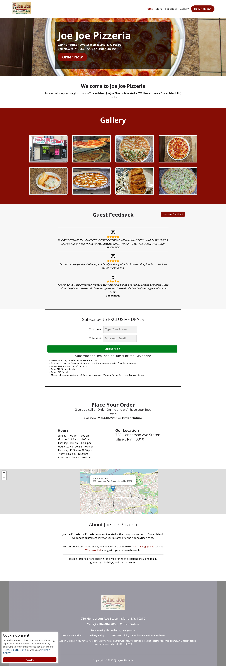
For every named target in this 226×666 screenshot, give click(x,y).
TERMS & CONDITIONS (15, 649)
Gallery (184, 8)
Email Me (95, 338)
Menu (159, 8)
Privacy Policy (118, 375)
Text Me (96, 329)
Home (149, 8)
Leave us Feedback (137, 214)
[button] (113, 488)
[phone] (120, 329)
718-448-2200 (111, 413)
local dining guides (143, 546)
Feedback (171, 8)
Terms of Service (136, 375)
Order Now (72, 57)
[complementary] (113, 491)
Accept (30, 659)
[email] (120, 338)
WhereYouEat (93, 550)
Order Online (202, 9)
